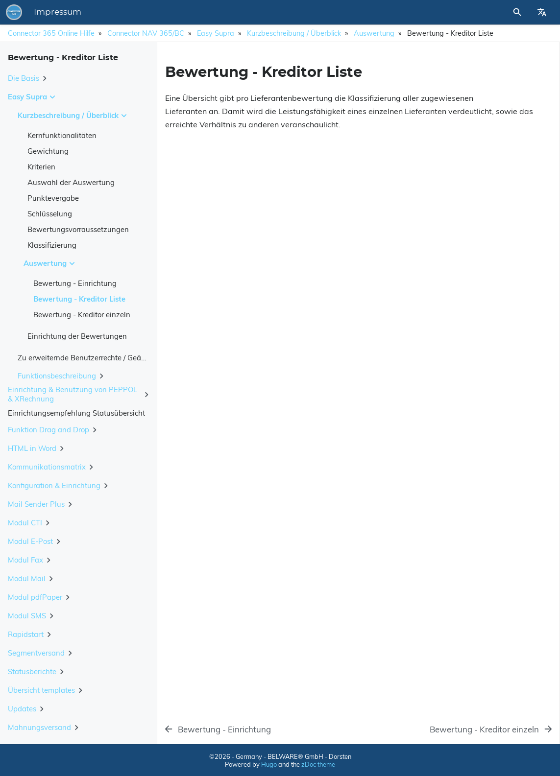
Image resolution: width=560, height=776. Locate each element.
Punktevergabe (53, 198)
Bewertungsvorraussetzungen (78, 229)
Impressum (194, 12)
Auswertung (374, 33)
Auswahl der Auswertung (71, 182)
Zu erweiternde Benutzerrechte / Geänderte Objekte (104, 357)
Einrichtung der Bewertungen (77, 336)
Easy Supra (215, 33)
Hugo (269, 764)
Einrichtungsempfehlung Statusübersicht (76, 413)
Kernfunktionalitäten (62, 135)
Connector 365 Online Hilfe (51, 33)
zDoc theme (318, 764)
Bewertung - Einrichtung (75, 283)
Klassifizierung (51, 245)
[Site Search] (491, 12)
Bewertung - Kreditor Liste (79, 299)
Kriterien (41, 166)
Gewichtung (48, 151)
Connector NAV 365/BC (145, 33)
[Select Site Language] (542, 12)
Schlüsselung (49, 213)
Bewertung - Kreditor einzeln (81, 314)
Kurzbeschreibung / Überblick (294, 33)
